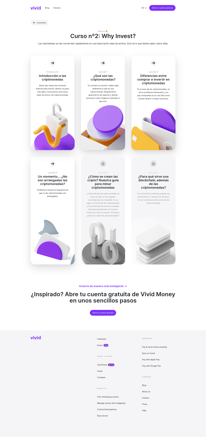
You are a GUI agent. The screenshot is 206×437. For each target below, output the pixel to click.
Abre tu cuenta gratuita (162, 8)
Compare (101, 377)
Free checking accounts (108, 397)
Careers (145, 398)
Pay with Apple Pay (150, 359)
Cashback (101, 339)
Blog (144, 385)
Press (144, 404)
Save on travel (148, 353)
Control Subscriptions (107, 409)
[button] (144, 7)
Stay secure (102, 415)
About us (146, 391)
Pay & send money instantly (154, 347)
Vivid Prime (102, 365)
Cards (99, 371)
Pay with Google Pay (151, 366)
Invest (100, 345)
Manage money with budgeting (111, 403)
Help (144, 410)
